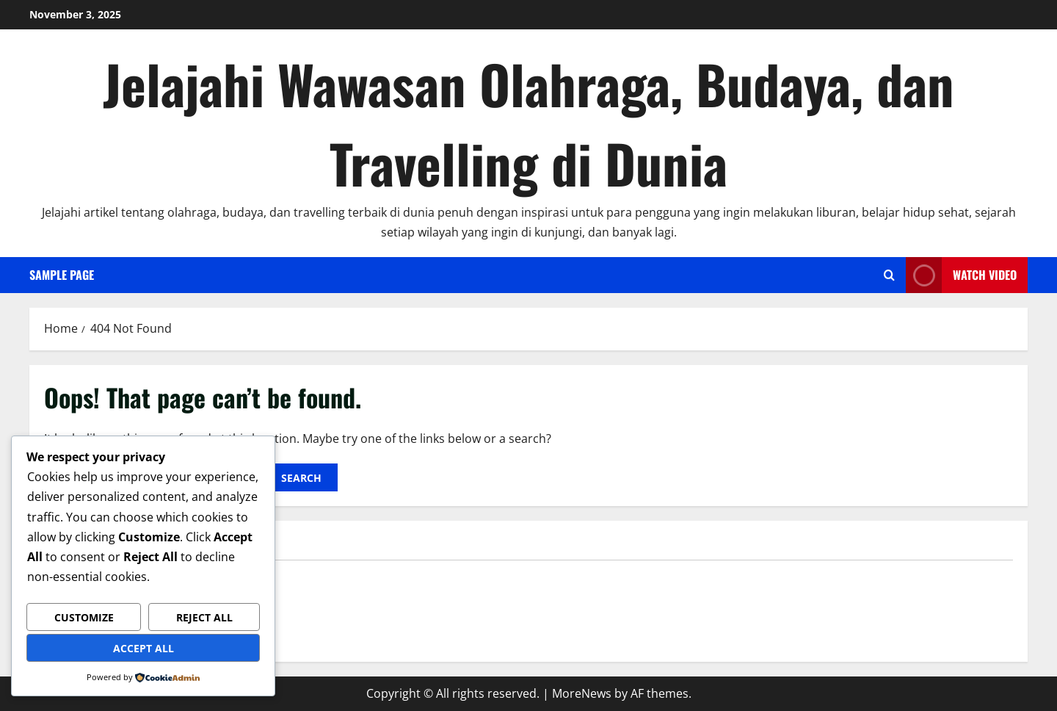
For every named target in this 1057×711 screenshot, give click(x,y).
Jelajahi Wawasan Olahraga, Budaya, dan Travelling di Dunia (528, 123)
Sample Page (61, 275)
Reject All (204, 617)
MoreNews (581, 693)
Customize (84, 617)
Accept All (143, 648)
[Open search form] (889, 275)
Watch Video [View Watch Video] (961, 275)
